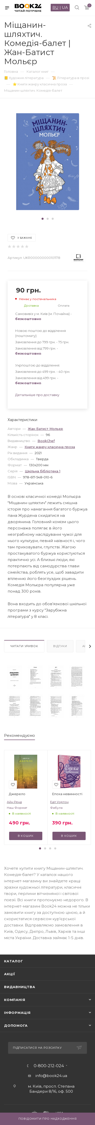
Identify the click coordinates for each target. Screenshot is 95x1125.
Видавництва (19, 987)
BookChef (46, 441)
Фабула (56, 808)
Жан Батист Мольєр (45, 429)
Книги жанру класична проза (50, 447)
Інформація (17, 1013)
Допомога (15, 1025)
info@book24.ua (51, 1075)
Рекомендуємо (19, 735)
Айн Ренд (14, 802)
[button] (42, 219)
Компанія (14, 1000)
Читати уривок (24, 646)
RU (55, 7)
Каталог (13, 961)
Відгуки (60, 646)
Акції (9, 974)
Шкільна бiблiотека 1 (42, 471)
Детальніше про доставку (37, 395)
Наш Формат (17, 808)
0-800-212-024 (49, 1066)
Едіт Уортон (59, 802)
